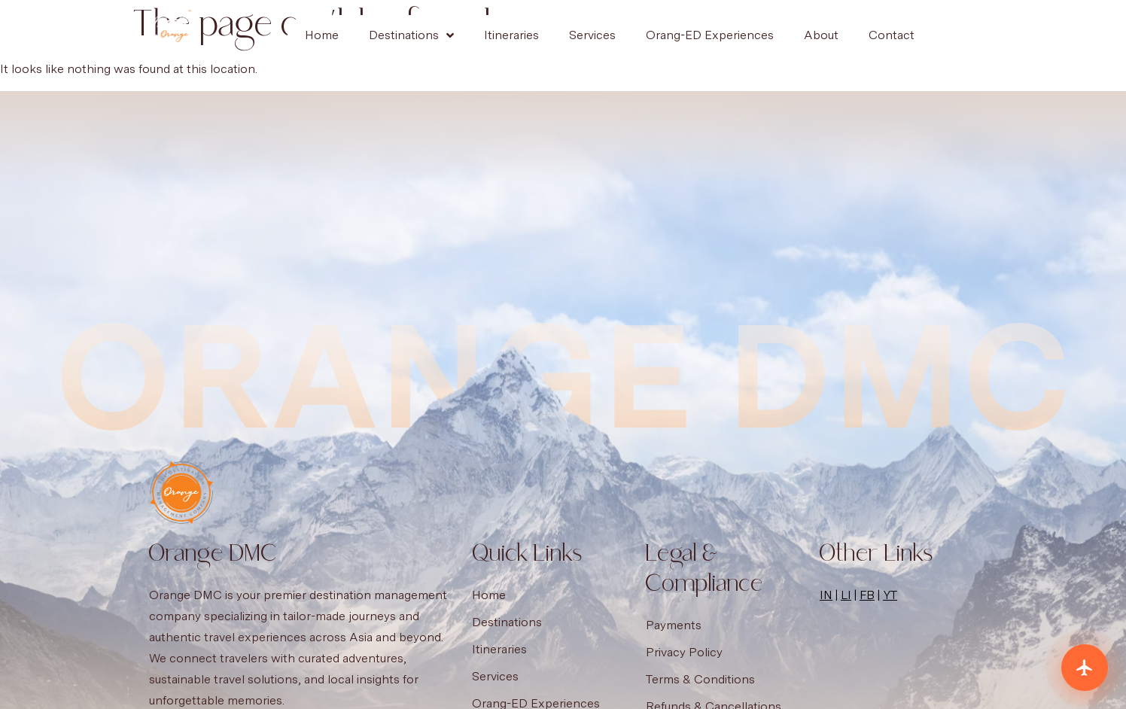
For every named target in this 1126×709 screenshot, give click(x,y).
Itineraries (511, 35)
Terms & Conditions (700, 679)
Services (592, 35)
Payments (673, 625)
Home (322, 35)
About (821, 35)
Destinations (411, 35)
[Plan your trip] (1084, 667)
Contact (891, 35)
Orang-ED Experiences (710, 35)
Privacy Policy (684, 652)
